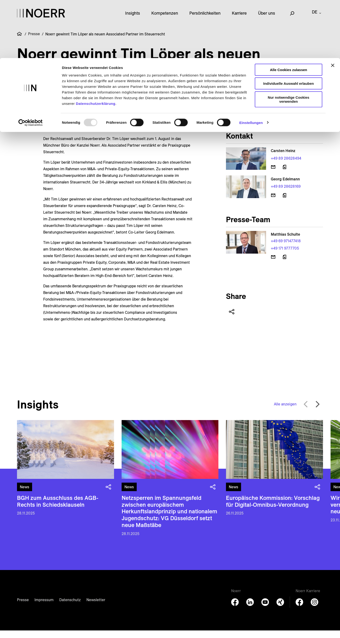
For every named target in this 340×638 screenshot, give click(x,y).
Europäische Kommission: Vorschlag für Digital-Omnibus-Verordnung (273, 509)
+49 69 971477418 (286, 248)
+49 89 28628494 (286, 165)
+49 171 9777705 (285, 255)
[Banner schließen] (332, 7)
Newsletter (95, 607)
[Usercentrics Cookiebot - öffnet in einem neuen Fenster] (30, 64)
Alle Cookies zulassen (288, 12)
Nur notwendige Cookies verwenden (288, 41)
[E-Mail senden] (273, 174)
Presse (23, 607)
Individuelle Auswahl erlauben (288, 26)
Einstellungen (251, 65)
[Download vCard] (284, 174)
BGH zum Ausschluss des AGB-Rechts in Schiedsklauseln (57, 509)
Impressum (44, 607)
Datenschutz (70, 607)
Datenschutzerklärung (95, 45)
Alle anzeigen (285, 411)
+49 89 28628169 (286, 193)
